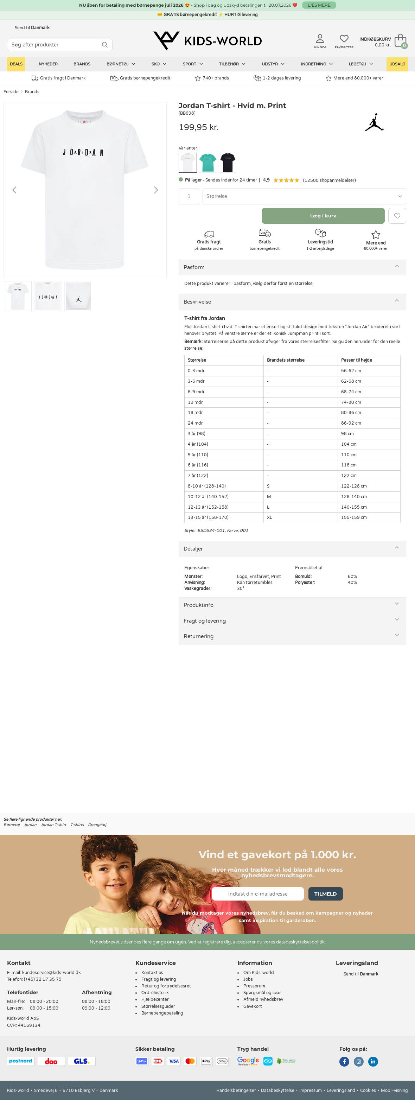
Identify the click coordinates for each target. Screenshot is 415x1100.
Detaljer (193, 549)
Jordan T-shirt (53, 824)
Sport (193, 64)
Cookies (368, 1090)
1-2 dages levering (277, 78)
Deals (16, 64)
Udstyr (273, 64)
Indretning (317, 64)
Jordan (30, 824)
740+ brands (212, 78)
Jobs (248, 979)
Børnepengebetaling (162, 1013)
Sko (159, 64)
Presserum (254, 986)
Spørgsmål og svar (262, 992)
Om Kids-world (258, 972)
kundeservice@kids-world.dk (51, 972)
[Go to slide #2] (48, 296)
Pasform (194, 267)
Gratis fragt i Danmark (59, 78)
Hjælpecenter (155, 999)
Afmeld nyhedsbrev (263, 999)
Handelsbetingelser (236, 1090)
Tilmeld (325, 894)
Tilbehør (232, 64)
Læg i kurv (323, 215)
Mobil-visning (394, 1090)
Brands (82, 64)
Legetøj (361, 64)
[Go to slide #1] (18, 296)
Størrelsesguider (158, 1006)
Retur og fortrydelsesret (166, 986)
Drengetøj (97, 824)
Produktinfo (198, 605)
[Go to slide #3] (78, 296)
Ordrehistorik (155, 992)
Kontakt (19, 963)
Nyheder (48, 64)
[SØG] (104, 45)
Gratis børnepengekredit (140, 78)
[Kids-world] (207, 41)
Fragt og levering (205, 621)
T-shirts (77, 824)
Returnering (198, 636)
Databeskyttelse (277, 1090)
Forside (11, 91)
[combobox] (304, 196)
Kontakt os (152, 972)
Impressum (310, 1090)
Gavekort (252, 1006)
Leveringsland (341, 1090)
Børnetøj (121, 64)
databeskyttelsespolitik (300, 942)
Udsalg (397, 64)
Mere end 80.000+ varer (354, 78)
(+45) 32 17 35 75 (43, 979)
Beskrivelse (197, 302)
